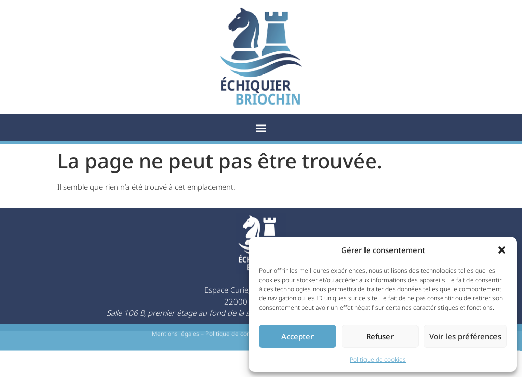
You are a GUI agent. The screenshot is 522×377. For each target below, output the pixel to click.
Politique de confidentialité (242, 335)
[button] (502, 250)
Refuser (380, 336)
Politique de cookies (378, 359)
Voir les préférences (465, 336)
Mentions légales (175, 335)
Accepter (297, 336)
